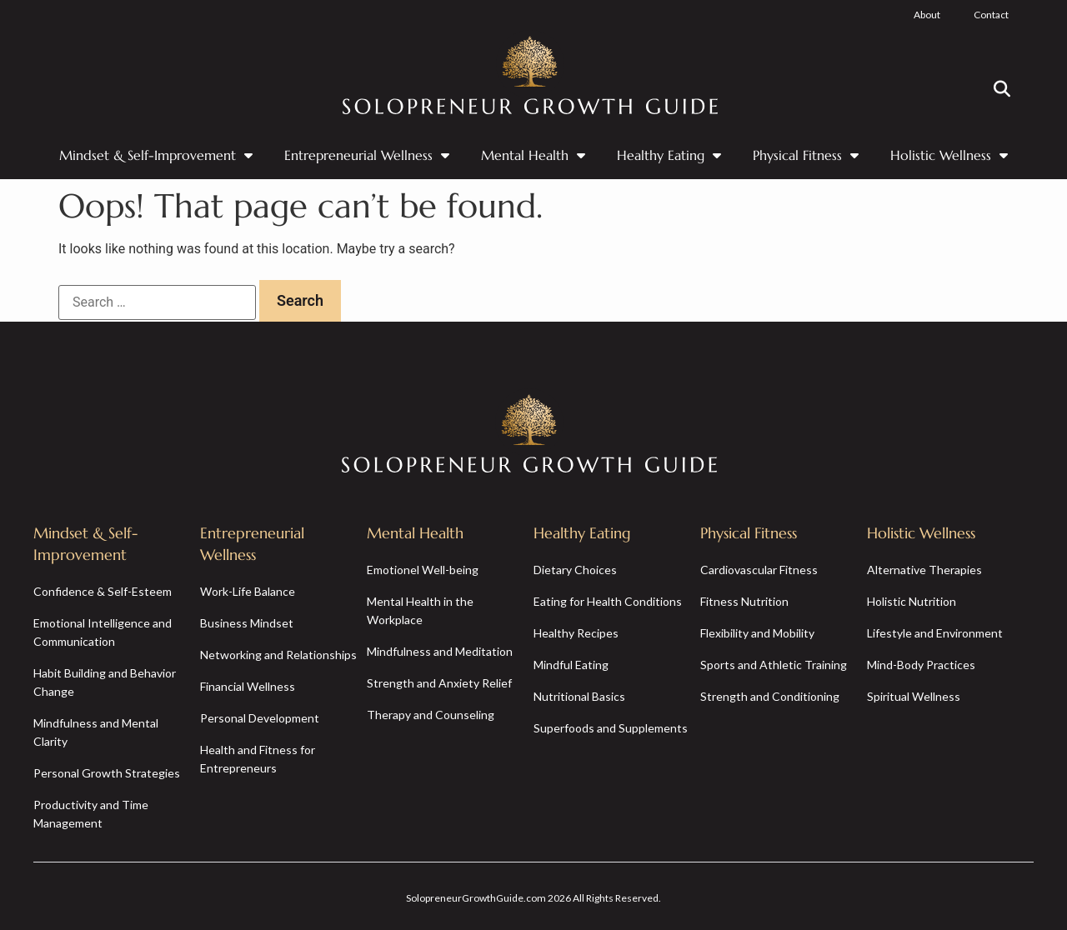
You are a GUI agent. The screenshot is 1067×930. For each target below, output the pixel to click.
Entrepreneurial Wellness (366, 155)
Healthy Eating (669, 155)
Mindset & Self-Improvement (156, 155)
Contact (991, 14)
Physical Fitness (806, 155)
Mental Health (533, 155)
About (927, 14)
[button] (1002, 89)
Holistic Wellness (949, 155)
